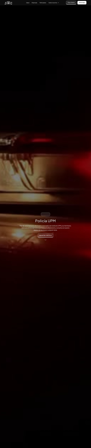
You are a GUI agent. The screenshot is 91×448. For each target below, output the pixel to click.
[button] (53, 2)
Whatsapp (82, 2)
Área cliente (71, 2)
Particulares (43, 2)
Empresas (34, 2)
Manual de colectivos (45, 235)
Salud (27, 2)
